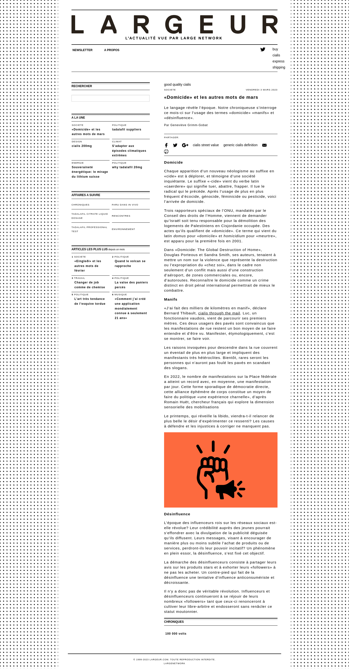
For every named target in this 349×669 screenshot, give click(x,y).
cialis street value (206, 145)
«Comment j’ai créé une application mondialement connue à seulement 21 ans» (131, 308)
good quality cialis (177, 84)
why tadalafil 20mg (127, 167)
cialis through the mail (219, 313)
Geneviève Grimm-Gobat (189, 125)
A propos (111, 50)
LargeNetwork (174, 663)
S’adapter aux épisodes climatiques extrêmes (129, 150)
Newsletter (82, 50)
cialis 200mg (82, 146)
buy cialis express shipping (275, 58)
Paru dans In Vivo (125, 204)
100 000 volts (176, 633)
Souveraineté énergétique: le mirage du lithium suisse (90, 172)
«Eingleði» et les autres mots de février (87, 265)
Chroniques (80, 204)
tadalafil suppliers (127, 129)
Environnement (123, 229)
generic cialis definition (240, 145)
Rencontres (121, 215)
